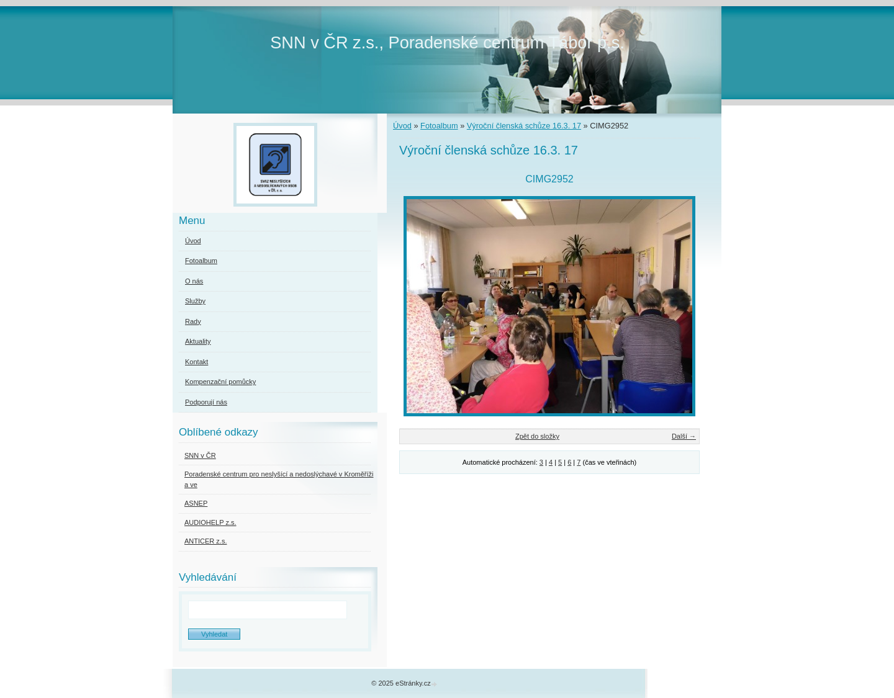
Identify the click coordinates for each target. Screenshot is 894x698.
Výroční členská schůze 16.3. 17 (524, 125)
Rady (193, 321)
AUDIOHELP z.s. (210, 522)
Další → (684, 436)
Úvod (402, 125)
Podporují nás (206, 402)
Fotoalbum (439, 125)
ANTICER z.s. (205, 541)
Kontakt (196, 361)
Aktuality (198, 341)
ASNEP (195, 503)
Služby (195, 301)
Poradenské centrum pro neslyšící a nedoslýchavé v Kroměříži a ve (278, 479)
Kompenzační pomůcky (220, 381)
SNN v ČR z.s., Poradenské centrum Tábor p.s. (447, 42)
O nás (194, 281)
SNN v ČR (200, 455)
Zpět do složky (537, 436)
